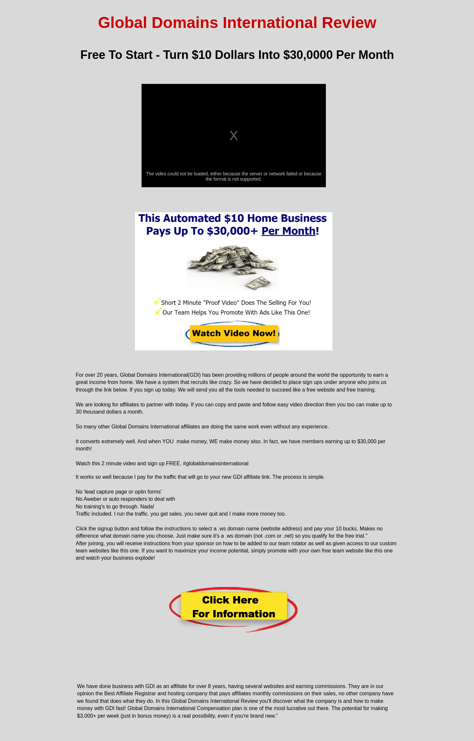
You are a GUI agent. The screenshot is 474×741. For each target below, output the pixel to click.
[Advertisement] (237, 654)
